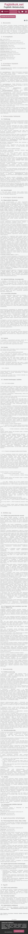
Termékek (14, 919)
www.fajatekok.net (5, 67)
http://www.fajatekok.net (7, 90)
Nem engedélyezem (9, 931)
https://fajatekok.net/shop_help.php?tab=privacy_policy (14, 909)
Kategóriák (6, 11)
